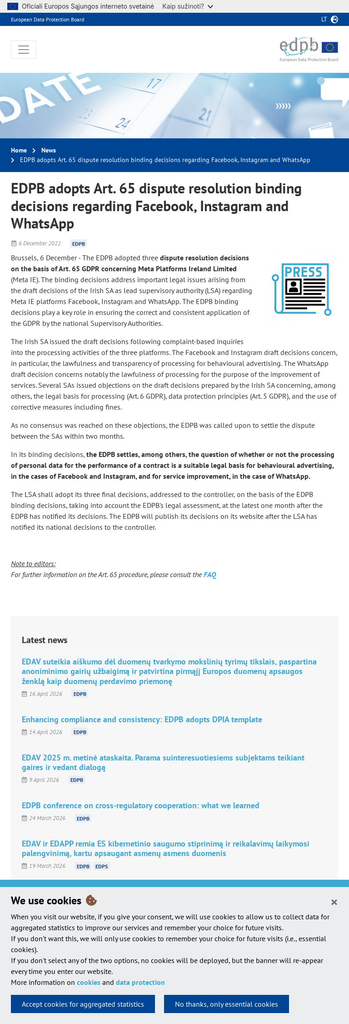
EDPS (101, 865)
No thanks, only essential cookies (226, 1004)
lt (324, 19)
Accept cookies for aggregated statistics (83, 1004)
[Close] (334, 901)
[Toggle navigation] (23, 50)
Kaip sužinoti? (187, 6)
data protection (140, 982)
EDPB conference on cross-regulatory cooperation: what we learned (140, 805)
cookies (88, 982)
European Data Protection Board (47, 19)
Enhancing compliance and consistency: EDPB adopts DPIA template (142, 719)
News (48, 150)
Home (19, 150)
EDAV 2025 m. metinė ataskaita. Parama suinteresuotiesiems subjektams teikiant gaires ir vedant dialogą (163, 762)
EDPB (78, 243)
